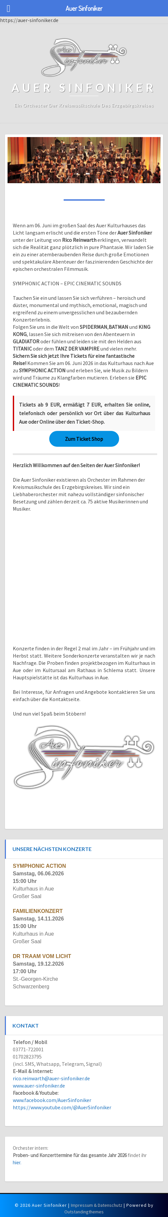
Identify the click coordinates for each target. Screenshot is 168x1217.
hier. (17, 1162)
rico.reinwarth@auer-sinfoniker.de (51, 1078)
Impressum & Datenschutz (96, 1205)
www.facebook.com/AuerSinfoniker (52, 1100)
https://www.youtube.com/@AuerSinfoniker (62, 1107)
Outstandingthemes (84, 1212)
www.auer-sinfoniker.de (39, 1085)
